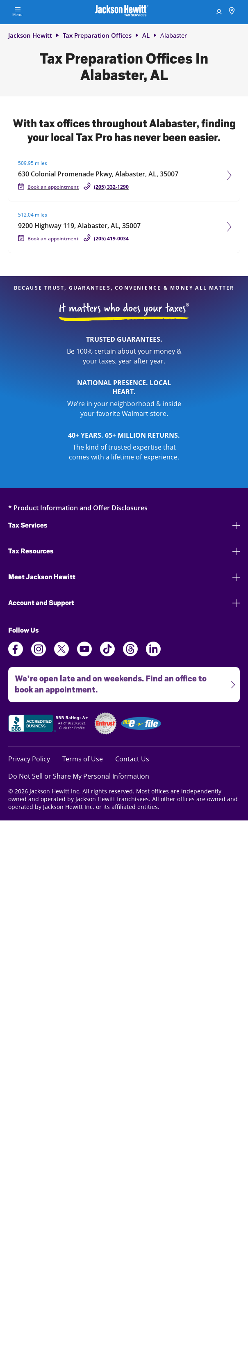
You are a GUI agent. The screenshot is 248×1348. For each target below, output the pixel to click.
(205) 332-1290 (111, 186)
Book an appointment (53, 186)
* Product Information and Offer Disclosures (78, 507)
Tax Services (124, 525)
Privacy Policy (29, 758)
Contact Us (132, 758)
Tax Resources (124, 551)
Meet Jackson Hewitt (124, 577)
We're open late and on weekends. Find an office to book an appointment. (122, 681)
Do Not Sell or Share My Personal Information (78, 776)
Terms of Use (82, 758)
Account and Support (124, 603)
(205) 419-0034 (111, 238)
